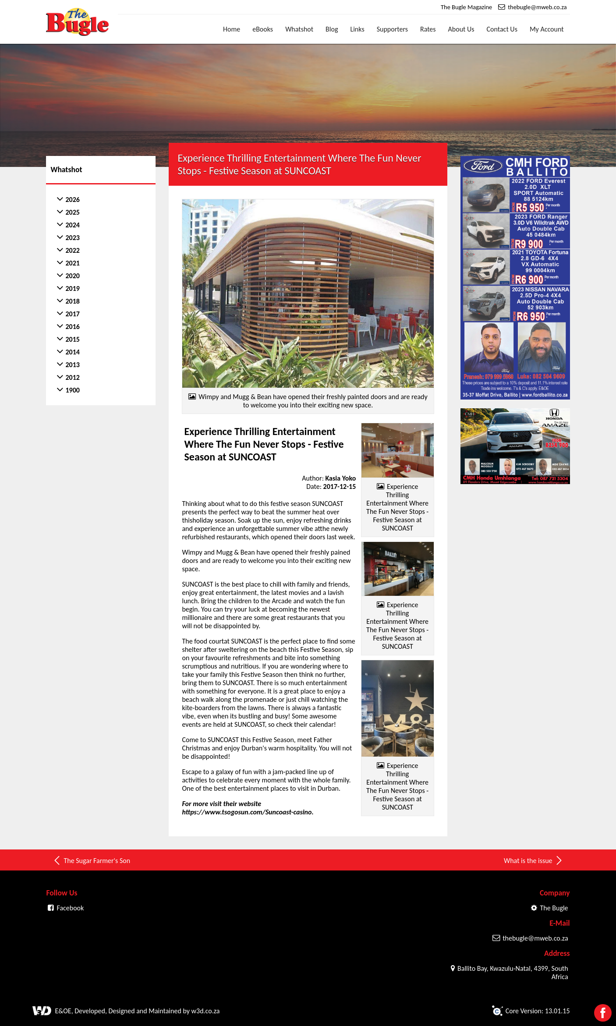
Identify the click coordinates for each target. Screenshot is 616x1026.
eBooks (262, 29)
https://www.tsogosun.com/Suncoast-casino (247, 812)
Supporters (392, 29)
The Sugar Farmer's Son (91, 860)
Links (357, 29)
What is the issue (533, 860)
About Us (461, 29)
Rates (428, 29)
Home (231, 29)
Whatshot (299, 29)
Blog (332, 29)
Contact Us (502, 29)
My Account (547, 29)
